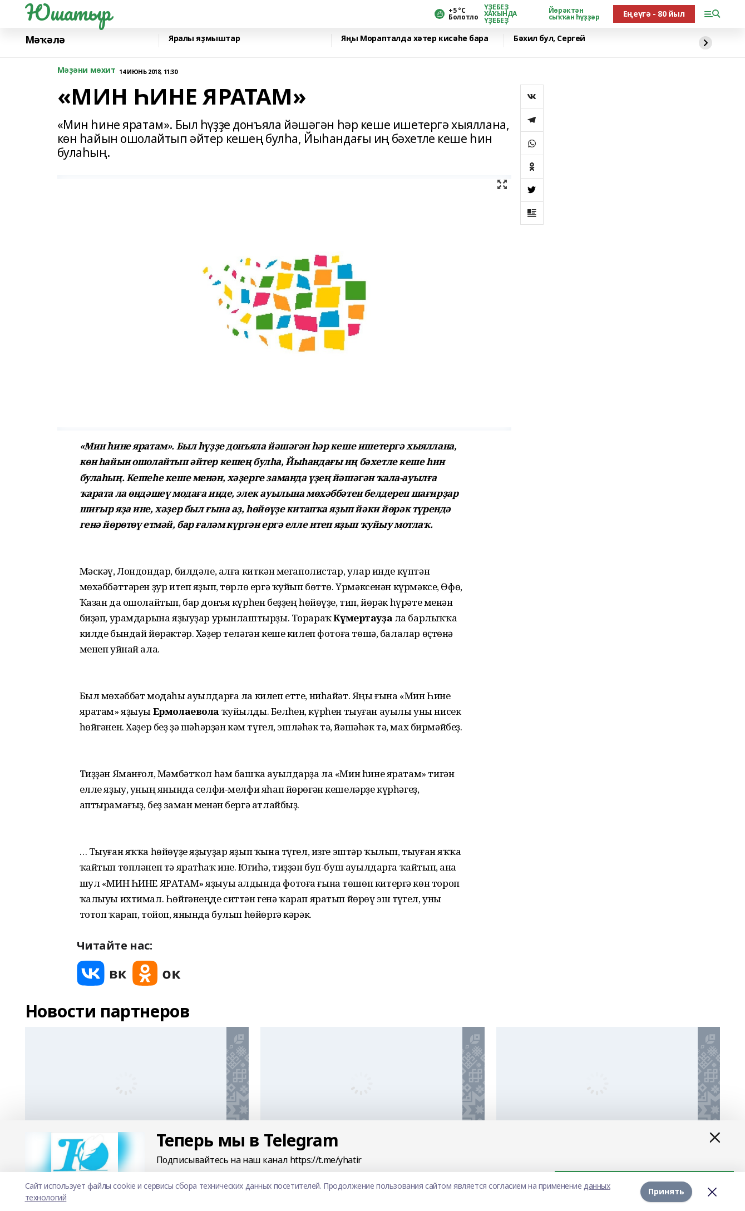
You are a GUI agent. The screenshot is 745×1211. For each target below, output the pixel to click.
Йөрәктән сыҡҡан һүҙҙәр (574, 14)
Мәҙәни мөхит (86, 70)
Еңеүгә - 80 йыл (654, 13)
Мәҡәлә (45, 40)
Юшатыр (68, 12)
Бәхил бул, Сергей (549, 38)
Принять (666, 1191)
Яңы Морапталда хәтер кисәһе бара (415, 38)
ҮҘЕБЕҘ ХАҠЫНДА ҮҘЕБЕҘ (500, 14)
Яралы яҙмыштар (204, 38)
